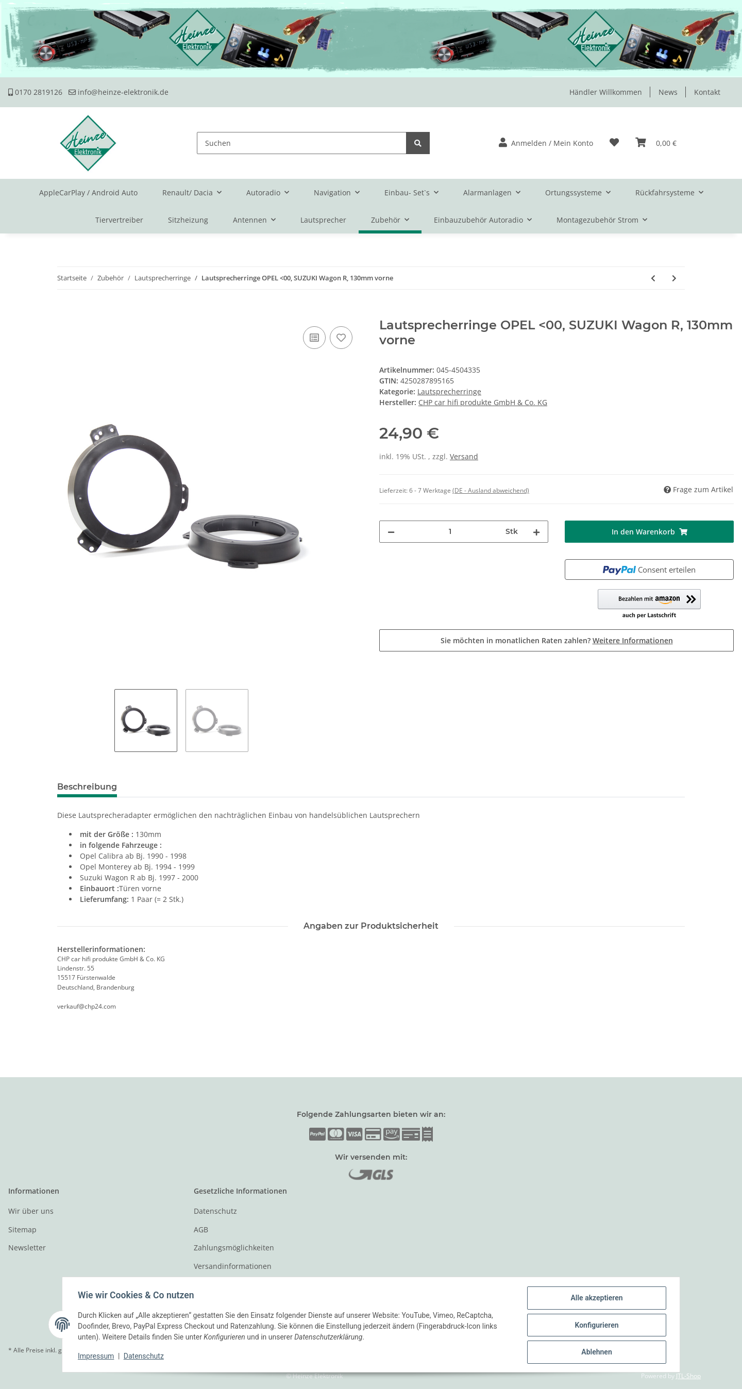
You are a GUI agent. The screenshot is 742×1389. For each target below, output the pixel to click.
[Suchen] (302, 143)
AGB (201, 1229)
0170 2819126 (35, 92)
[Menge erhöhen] (536, 531)
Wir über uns (31, 1211)
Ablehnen (595, 1352)
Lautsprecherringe (449, 391)
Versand (464, 456)
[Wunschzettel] (614, 143)
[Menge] (450, 531)
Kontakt (707, 92)
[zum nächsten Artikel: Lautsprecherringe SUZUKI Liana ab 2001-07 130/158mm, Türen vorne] (674, 278)
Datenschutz (215, 1211)
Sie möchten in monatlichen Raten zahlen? (557, 640)
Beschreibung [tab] (87, 787)
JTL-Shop (688, 1375)
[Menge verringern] (391, 531)
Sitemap (22, 1229)
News (668, 92)
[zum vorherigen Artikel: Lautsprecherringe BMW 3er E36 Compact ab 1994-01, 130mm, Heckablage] (653, 278)
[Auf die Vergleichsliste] (314, 337)
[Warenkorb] (656, 143)
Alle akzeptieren (595, 1299)
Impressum (97, 1357)
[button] (546, 143)
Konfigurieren (595, 1325)
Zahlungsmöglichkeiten (234, 1247)
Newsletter (27, 1247)
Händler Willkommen (605, 92)
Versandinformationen (233, 1266)
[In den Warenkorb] (16, 312)
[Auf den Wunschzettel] (341, 337)
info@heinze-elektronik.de (118, 92)
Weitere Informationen (633, 640)
